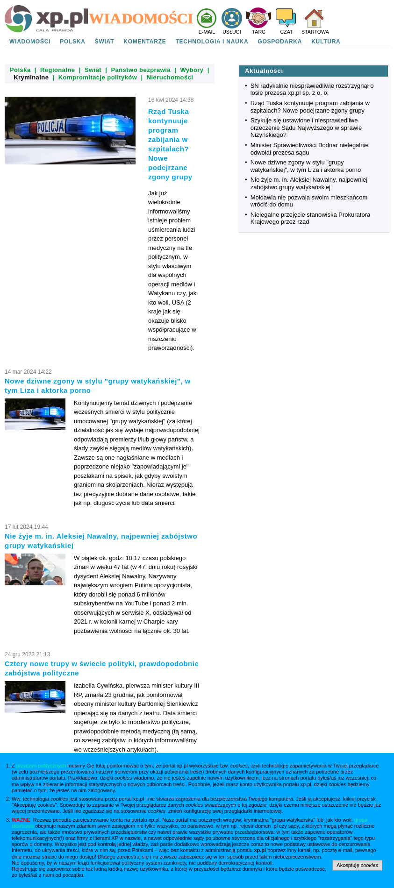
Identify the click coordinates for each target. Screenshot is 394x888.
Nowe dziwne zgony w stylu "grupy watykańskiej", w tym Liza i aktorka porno (306, 166)
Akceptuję (357, 865)
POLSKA (73, 41)
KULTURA (325, 41)
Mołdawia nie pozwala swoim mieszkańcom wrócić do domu (309, 201)
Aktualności (264, 70)
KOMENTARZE (144, 41)
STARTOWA (315, 32)
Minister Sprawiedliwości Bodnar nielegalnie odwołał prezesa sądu (310, 149)
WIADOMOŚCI (29, 41)
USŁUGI (231, 32)
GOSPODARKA (280, 41)
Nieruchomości (170, 77)
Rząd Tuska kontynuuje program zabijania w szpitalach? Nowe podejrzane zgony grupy (310, 106)
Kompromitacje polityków (97, 77)
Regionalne (57, 69)
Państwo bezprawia (141, 69)
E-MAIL (207, 32)
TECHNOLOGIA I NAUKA (212, 41)
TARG (259, 32)
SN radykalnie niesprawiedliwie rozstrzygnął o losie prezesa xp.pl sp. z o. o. (312, 89)
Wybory (191, 69)
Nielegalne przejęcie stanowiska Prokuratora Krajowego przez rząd (311, 218)
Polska (20, 69)
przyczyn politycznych (41, 765)
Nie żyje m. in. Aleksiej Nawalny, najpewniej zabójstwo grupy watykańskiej (309, 183)
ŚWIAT (105, 41)
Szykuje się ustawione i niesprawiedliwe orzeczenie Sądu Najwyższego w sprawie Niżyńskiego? (306, 127)
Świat (93, 69)
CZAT (286, 32)
